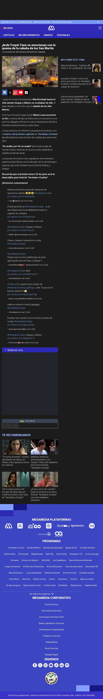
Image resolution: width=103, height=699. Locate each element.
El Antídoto (63, 585)
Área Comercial (51, 648)
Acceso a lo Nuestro (30, 560)
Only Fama (62, 579)
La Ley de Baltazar (34, 573)
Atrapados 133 (76, 554)
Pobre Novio (14, 579)
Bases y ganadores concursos (51, 623)
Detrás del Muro (34, 548)
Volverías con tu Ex (16, 548)
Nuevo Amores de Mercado (80, 560)
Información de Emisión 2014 (51, 617)
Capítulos (8, 35)
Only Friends (61, 554)
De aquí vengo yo (13, 585)
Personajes (63, 35)
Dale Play (50, 554)
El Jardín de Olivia (24, 22)
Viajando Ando (91, 585)
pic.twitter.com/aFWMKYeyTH (22, 274)
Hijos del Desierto (16, 573)
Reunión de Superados (62, 22)
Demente (26, 579)
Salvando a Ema (8, 22)
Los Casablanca (59, 560)
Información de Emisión (52, 611)
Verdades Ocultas (10, 425)
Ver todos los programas (41, 594)
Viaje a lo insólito (87, 579)
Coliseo (52, 579)
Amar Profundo (69, 573)
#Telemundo (13, 284)
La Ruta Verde (50, 585)
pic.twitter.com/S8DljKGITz (20, 338)
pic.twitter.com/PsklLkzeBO (21, 196)
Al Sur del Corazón (54, 566)
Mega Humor (76, 585)
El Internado (23, 554)
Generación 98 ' (91, 566)
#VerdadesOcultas (43, 193)
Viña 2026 (45, 560)
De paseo (15, 560)
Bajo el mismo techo (32, 585)
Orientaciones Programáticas (51, 629)
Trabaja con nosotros (51, 636)
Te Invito (73, 579)
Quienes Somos (51, 604)
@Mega (30, 287)
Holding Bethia (51, 642)
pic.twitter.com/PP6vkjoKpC (21, 216)
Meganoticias (37, 554)
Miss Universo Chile (42, 22)
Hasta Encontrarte (52, 573)
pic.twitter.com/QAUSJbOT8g (22, 294)
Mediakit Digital (51, 655)
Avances (48, 35)
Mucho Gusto (9, 554)
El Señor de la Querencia (33, 566)
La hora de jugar (92, 554)
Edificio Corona (39, 579)
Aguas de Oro (71, 548)
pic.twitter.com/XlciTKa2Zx (20, 230)
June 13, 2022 (28, 201)
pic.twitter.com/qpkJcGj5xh (20, 324)
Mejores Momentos (29, 35)
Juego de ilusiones (12, 566)
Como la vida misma (73, 566)
